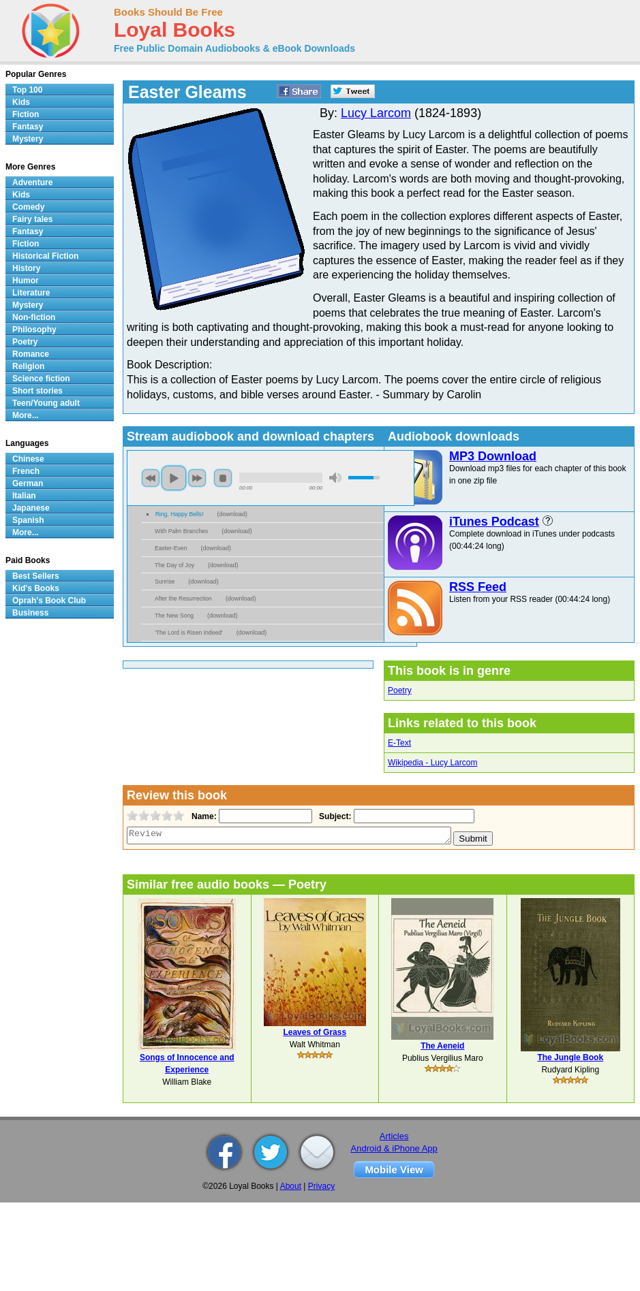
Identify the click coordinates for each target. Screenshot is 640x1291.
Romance (30, 354)
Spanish (28, 520)
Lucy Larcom (376, 113)
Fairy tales (32, 219)
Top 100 (27, 90)
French (26, 471)
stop (222, 478)
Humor (25, 280)
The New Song (174, 615)
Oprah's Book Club (49, 600)
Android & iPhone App (394, 1148)
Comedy (28, 207)
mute (335, 478)
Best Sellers (35, 576)
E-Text (399, 743)
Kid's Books (35, 588)
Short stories (37, 391)
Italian (24, 495)
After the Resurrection (183, 598)
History (26, 268)
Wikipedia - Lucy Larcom (432, 762)
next (197, 478)
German (27, 483)
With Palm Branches (181, 531)
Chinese (28, 459)
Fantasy (27, 126)
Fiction (25, 114)
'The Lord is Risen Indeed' (189, 632)
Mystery (27, 139)
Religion (28, 366)
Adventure (32, 182)
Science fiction (41, 378)
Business (30, 613)
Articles (394, 1136)
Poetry (400, 690)
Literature (31, 293)
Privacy (321, 1186)
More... (25, 415)
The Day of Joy (174, 565)
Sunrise (164, 581)
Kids (21, 102)
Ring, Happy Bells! (179, 514)
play (173, 478)
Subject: (333, 816)
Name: (203, 816)
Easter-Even (171, 548)
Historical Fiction (45, 256)
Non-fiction (33, 317)
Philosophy (34, 329)
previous (150, 478)
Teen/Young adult (46, 403)
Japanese (31, 508)
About (290, 1186)
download (232, 514)
